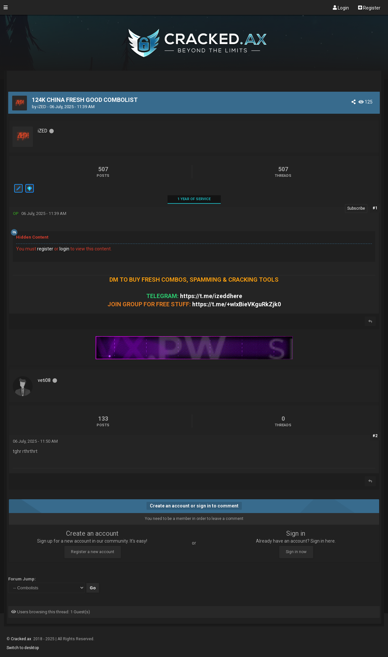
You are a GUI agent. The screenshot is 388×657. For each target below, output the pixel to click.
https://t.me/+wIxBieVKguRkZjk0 (236, 304)
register (45, 248)
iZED (41, 106)
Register (369, 7)
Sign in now (296, 552)
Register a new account (92, 552)
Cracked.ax (21, 639)
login (64, 248)
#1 (375, 208)
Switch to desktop (23, 647)
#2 (375, 436)
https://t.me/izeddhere (211, 296)
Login (341, 7)
